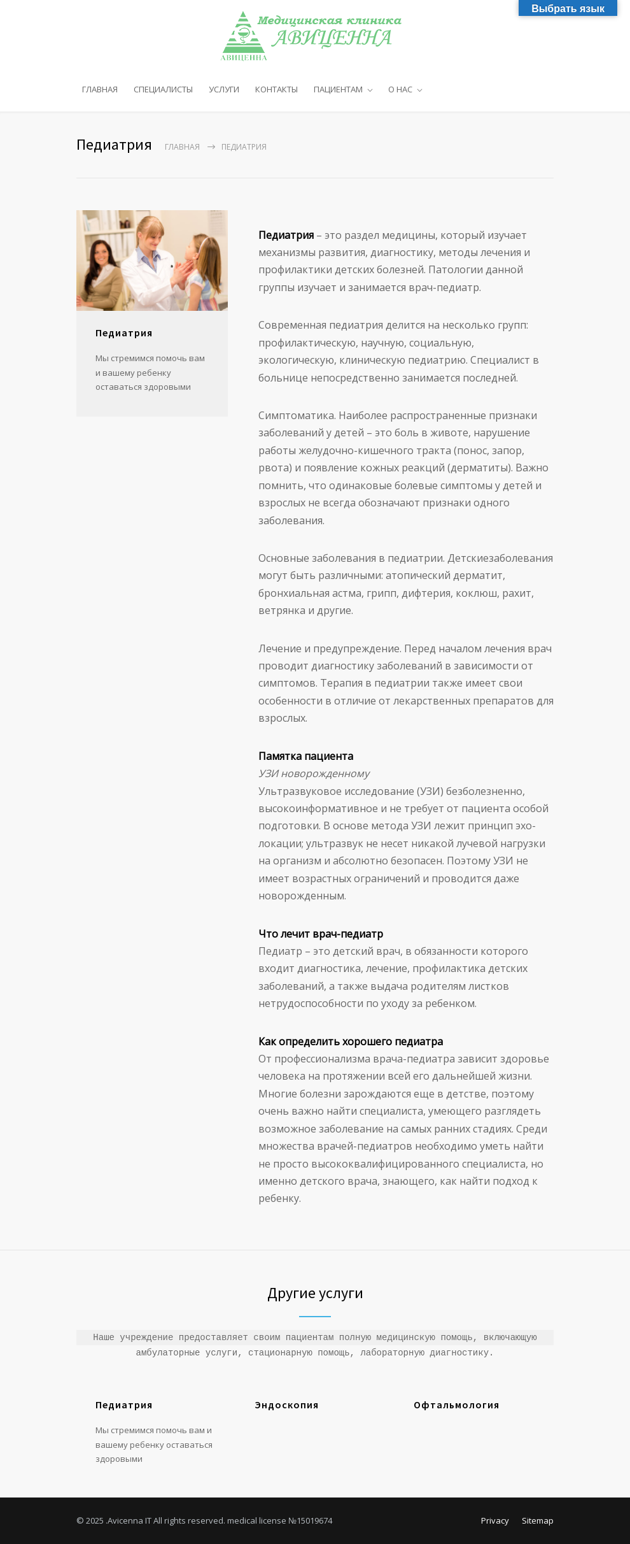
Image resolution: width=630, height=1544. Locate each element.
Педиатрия (124, 1404)
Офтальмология (457, 1404)
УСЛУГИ (224, 89)
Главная (182, 146)
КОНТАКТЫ (276, 89)
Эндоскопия (287, 1404)
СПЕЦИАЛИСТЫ (163, 89)
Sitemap (538, 1520)
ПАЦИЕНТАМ (338, 89)
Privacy (495, 1520)
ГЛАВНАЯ (100, 89)
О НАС (400, 89)
